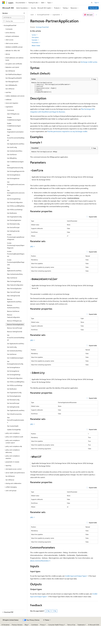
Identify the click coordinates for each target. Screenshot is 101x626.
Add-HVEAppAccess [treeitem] (13, 114)
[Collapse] (24, 13)
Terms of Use (71, 625)
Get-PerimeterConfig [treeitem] (13, 224)
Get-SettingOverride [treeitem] (13, 231)
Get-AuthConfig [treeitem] (12, 147)
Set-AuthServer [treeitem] (11, 354)
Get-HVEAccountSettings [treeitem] (14, 209)
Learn (32, 15)
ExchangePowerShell (43, 15)
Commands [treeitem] (9, 29)
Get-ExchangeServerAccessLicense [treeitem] (16, 184)
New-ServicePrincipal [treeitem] (13, 292)
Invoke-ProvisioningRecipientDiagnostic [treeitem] (15, 253)
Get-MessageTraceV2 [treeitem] (12, 81)
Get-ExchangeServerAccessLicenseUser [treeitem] (16, 192)
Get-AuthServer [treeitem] (12, 154)
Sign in (96, 2)
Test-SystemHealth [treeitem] (12, 426)
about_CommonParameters (39, 561)
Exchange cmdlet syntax (89, 62)
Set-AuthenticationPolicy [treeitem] (14, 351)
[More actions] (96, 14)
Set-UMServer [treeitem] (10, 480)
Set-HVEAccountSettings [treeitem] (14, 385)
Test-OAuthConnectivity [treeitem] (14, 414)
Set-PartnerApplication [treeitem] (14, 396)
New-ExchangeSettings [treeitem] (14, 281)
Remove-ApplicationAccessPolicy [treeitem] (14, 300)
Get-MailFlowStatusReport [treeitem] (14, 74)
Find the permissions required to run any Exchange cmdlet (67, 131)
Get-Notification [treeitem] (12, 213)
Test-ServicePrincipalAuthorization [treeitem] (15, 420)
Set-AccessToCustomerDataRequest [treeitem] (15, 337)
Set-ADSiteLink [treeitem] (10, 476)
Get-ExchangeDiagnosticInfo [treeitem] (15, 171)
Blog (26, 625)
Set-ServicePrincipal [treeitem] (13, 403)
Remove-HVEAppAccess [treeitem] (14, 321)
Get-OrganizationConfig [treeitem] (14, 217)
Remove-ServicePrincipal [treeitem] (14, 328)
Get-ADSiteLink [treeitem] (10, 71)
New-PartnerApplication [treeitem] (14, 288)
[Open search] (92, 2)
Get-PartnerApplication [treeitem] (14, 220)
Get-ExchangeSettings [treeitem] (14, 199)
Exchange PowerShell (42, 27)
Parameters (36, 42)
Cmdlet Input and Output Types (75, 576)
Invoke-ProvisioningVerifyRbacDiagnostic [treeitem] (15, 262)
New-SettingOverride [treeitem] (13, 296)
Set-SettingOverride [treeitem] (13, 407)
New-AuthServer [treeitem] (12, 278)
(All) (32, 246)
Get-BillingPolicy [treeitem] (12, 158)
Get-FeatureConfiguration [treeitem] (15, 202)
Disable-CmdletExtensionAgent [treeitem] (14, 118)
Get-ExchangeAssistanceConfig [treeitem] (15, 166)
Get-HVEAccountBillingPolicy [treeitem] (16, 206)
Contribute (34, 625)
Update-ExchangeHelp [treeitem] (14, 429)
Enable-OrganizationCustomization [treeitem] (15, 130)
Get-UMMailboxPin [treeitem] (11, 85)
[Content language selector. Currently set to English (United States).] (11, 620)
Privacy (42, 625)
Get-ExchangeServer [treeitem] (13, 178)
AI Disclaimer (5, 625)
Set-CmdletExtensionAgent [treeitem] (15, 358)
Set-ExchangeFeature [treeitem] (13, 367)
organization (56, 15)
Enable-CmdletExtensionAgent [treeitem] (14, 124)
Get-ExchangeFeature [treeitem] (13, 175)
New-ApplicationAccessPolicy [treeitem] (14, 269)
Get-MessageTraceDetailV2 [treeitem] (14, 78)
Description (35, 37)
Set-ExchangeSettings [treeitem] (13, 374)
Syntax (35, 35)
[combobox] (13, 17)
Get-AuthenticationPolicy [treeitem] (14, 151)
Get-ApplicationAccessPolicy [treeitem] (15, 144)
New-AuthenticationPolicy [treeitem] (15, 274)
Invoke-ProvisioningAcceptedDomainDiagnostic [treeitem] (15, 237)
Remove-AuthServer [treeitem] (13, 311)
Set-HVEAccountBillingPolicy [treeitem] (15, 382)
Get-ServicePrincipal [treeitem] (13, 227)
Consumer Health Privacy (56, 625)
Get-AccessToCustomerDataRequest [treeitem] (15, 137)
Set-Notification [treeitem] (12, 389)
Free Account (93, 8)
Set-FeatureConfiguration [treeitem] (14, 378)
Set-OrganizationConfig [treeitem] (14, 392)
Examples (35, 40)
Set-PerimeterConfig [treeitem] (13, 400)
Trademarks (81, 625)
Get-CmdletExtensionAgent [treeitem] (15, 162)
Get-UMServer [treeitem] (10, 89)
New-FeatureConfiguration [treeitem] (15, 285)
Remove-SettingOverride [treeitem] (14, 331)
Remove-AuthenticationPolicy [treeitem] (13, 306)
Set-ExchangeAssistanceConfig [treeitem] (15, 362)
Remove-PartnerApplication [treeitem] (15, 324)
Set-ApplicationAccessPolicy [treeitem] (15, 343)
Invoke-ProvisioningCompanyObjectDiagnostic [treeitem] (15, 245)
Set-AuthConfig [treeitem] (12, 347)
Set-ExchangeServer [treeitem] (13, 371)
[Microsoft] (3, 2)
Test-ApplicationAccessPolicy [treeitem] (15, 410)
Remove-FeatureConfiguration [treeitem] (13, 316)
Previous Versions (17, 625)
